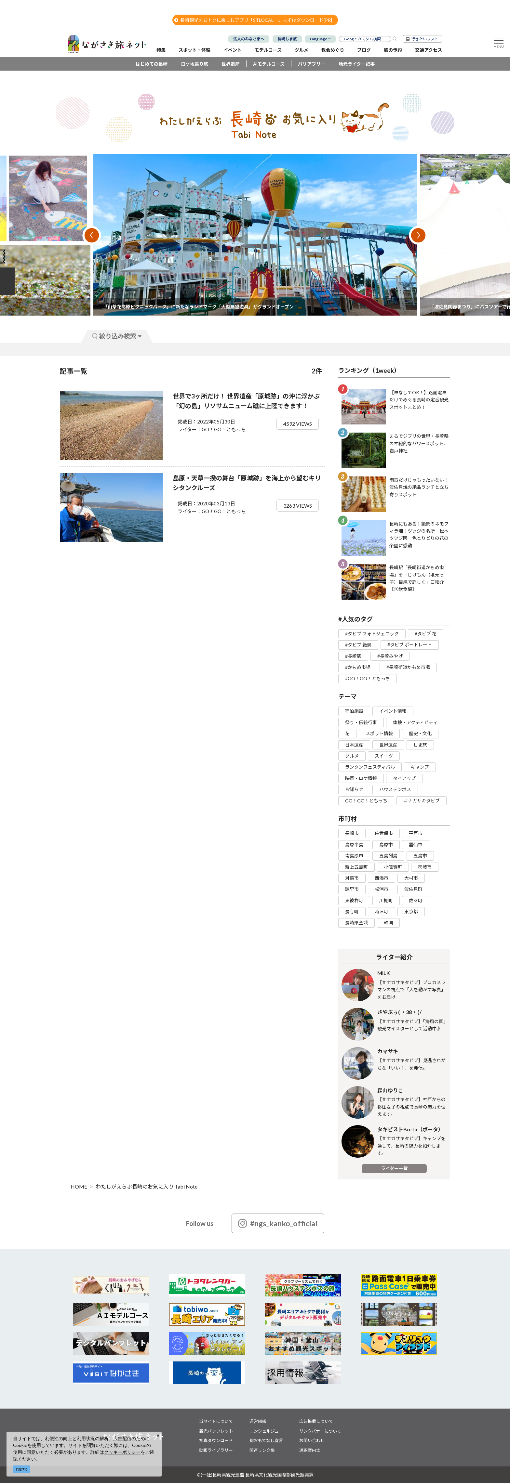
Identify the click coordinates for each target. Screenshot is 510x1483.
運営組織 (257, 1421)
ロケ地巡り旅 (194, 64)
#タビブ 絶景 (358, 644)
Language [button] (318, 38)
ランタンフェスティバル (370, 767)
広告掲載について (316, 1421)
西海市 (381, 878)
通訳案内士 (309, 1450)
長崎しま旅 (287, 38)
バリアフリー (311, 64)
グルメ (352, 756)
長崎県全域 (356, 922)
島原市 (386, 844)
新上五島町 (356, 867)
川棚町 (386, 900)
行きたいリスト (424, 38)
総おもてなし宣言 (266, 1440)
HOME (79, 1186)
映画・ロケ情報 (361, 778)
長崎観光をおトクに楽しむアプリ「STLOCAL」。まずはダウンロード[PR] (253, 20)
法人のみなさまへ (248, 38)
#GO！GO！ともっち (367, 678)
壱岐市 (425, 867)
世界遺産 (230, 64)
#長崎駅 (353, 656)
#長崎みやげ (390, 656)
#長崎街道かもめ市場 (408, 667)
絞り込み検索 (116, 336)
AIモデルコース (269, 64)
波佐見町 (413, 889)
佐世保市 (384, 833)
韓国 (388, 922)
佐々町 (416, 900)
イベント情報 (393, 711)
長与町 (352, 911)
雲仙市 (416, 844)
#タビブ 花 (425, 633)
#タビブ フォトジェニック (372, 633)
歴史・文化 (420, 733)
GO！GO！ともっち (366, 800)
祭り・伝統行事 (361, 722)
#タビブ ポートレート (409, 644)
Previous (91, 235)
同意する (22, 1469)
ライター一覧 (394, 1168)
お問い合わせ (312, 1440)
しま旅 (420, 745)
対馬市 (352, 878)
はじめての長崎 (152, 64)
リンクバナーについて (320, 1431)
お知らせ (354, 789)
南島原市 (354, 855)
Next (418, 235)
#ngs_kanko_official (277, 1223)
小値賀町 (393, 867)
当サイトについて (216, 1421)
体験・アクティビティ (415, 722)
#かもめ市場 (357, 667)
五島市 (420, 855)
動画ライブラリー (216, 1450)
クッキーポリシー (122, 1452)
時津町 (381, 911)
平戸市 (416, 833)
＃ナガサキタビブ (421, 800)
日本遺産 (354, 745)
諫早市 (352, 889)
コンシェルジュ (264, 1431)
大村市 (411, 878)
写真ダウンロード (216, 1440)
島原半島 (354, 844)
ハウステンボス (395, 789)
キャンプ (420, 767)
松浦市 (381, 889)
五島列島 (388, 855)
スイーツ (384, 756)
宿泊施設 (354, 711)
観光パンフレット (216, 1431)
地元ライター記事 (357, 64)
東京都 (411, 911)
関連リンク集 (262, 1450)
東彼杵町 (354, 900)
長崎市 (352, 833)
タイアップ (404, 778)
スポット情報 (379, 733)
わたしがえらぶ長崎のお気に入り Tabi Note (146, 1186)
